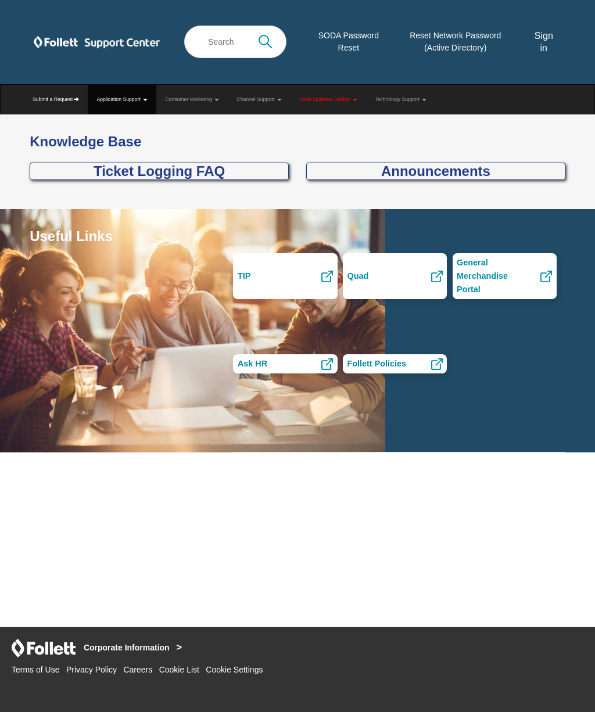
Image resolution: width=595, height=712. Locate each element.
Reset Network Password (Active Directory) (455, 41)
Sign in (544, 42)
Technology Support (400, 99)
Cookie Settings (234, 669)
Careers (137, 669)
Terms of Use (35, 669)
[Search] (235, 42)
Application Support (122, 99)
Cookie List (179, 669)
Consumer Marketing (192, 99)
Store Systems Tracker (328, 99)
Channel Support (259, 99)
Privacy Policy (91, 669)
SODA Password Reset (348, 41)
